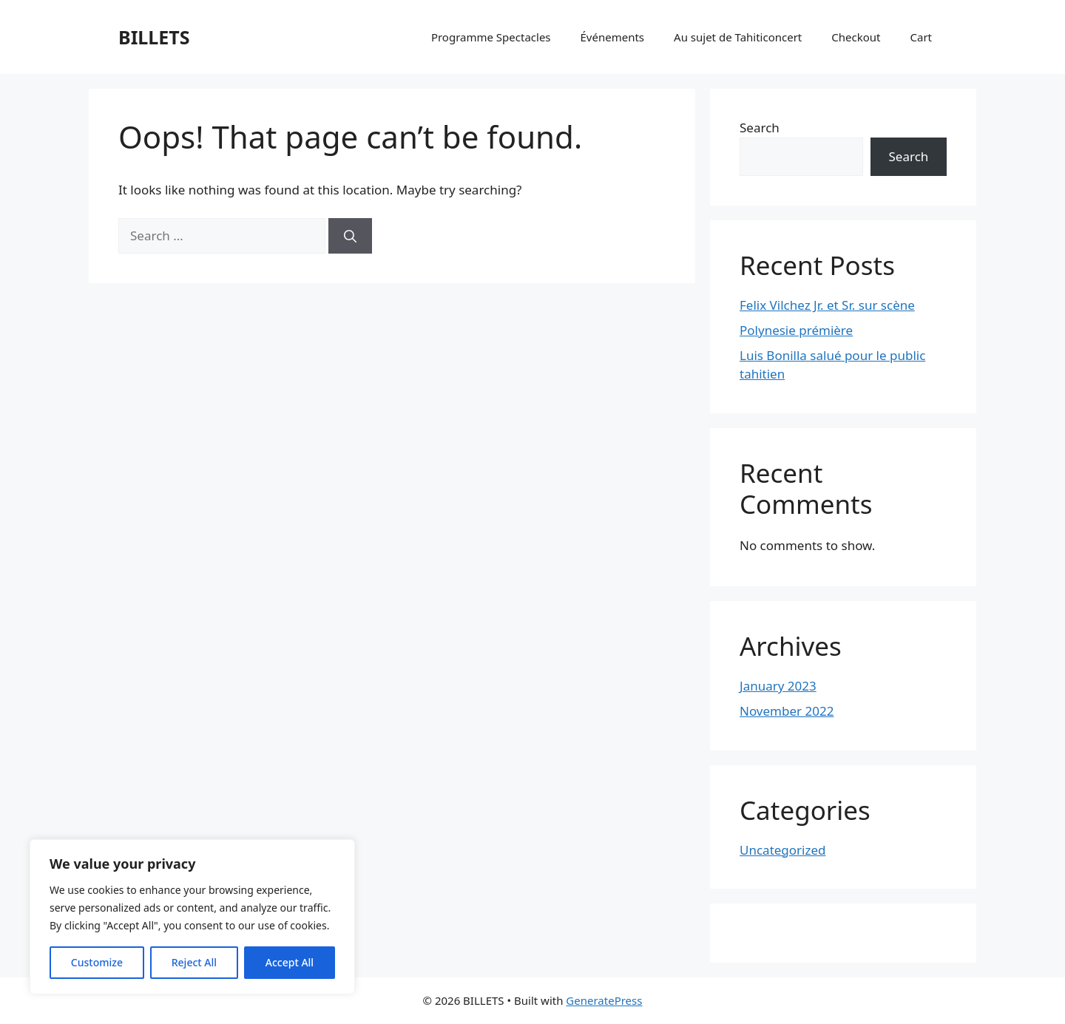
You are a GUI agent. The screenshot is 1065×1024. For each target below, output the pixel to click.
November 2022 (787, 710)
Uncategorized (783, 849)
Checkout (855, 37)
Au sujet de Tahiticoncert (738, 37)
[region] (192, 916)
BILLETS (154, 37)
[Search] (350, 236)
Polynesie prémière (796, 330)
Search (760, 127)
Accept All (290, 962)
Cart (921, 37)
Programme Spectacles (491, 37)
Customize (97, 962)
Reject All (194, 962)
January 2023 (778, 685)
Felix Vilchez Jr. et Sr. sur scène (827, 304)
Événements (613, 37)
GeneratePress (604, 1000)
